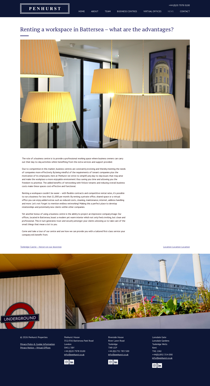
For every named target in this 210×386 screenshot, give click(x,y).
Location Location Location (176, 246)
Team (108, 11)
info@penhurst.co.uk (74, 354)
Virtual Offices (152, 11)
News (171, 11)
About (94, 11)
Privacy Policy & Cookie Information (37, 344)
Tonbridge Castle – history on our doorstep (41, 246)
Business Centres (127, 11)
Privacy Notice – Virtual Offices (35, 347)
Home (81, 11)
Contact (185, 11)
